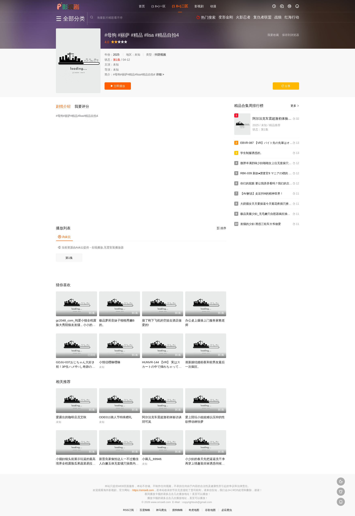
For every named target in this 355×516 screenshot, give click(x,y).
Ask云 (64, 234)
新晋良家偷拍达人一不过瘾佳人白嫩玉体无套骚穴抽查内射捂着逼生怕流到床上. (119, 461)
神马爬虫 (161, 508)
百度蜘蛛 (145, 508)
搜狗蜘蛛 (177, 508)
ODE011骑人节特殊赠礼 (115, 415)
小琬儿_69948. (152, 457)
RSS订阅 (128, 508)
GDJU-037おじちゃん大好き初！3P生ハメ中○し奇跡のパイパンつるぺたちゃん (75, 364)
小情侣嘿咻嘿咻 (109, 360)
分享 (285, 86)
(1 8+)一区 (158, 6)
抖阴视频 (160, 54)
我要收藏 (273, 35)
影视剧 (199, 6)
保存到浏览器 (290, 35)
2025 (116, 54)
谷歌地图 (210, 508)
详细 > (160, 74)
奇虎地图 (194, 508)
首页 (142, 6)
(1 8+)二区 (180, 6)
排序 (221, 226)
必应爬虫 (226, 508)
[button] (65, 105)
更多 (295, 105)
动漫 (213, 6)
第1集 (69, 255)
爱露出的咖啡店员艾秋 (71, 415)
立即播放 (117, 86)
